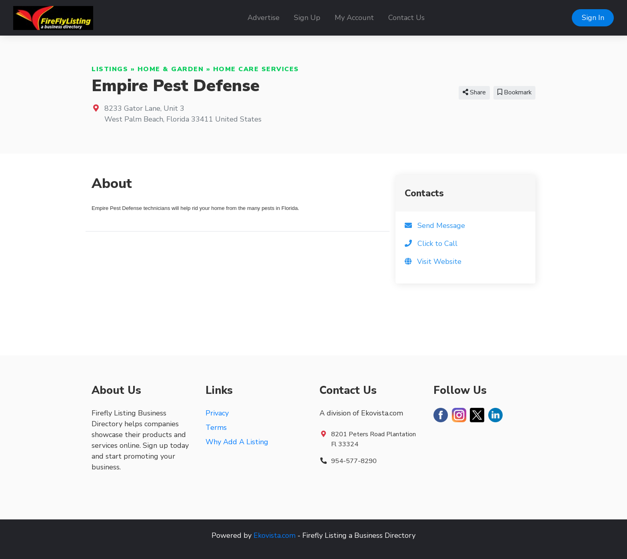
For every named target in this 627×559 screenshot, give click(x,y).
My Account (354, 17)
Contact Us (406, 17)
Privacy (217, 413)
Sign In (593, 17)
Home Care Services (256, 69)
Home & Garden (171, 69)
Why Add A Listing (237, 442)
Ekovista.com (275, 535)
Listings (110, 69)
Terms (216, 427)
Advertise (264, 17)
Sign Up (307, 17)
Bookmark (514, 92)
